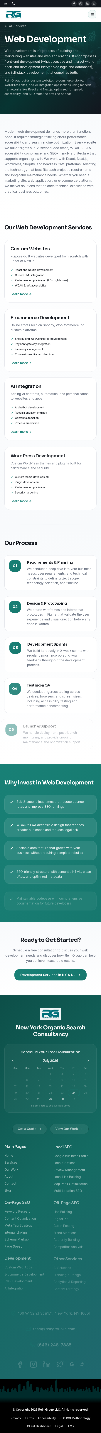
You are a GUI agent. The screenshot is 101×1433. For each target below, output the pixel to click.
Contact (10, 1185)
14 (39, 1088)
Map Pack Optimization (70, 1186)
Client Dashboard (39, 1426)
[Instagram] (80, 3)
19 (15, 1094)
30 (62, 1101)
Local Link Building (67, 1179)
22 (50, 1094)
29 (50, 1101)
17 (74, 1088)
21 (39, 1094)
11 (85, 1082)
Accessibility (47, 1418)
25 (85, 1094)
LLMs (70, 1426)
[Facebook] (74, 3)
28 (38, 1101)
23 (62, 1094)
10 (74, 1082)
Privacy (16, 1418)
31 (74, 1101)
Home (8, 1158)
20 (27, 1094)
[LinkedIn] (87, 3)
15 (50, 1088)
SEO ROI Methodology (75, 1418)
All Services (15, 26)
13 (27, 1088)
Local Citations (64, 1165)
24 (73, 1094)
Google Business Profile (70, 1158)
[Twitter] (94, 3)
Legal (59, 1426)
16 (62, 1088)
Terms (29, 1418)
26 (15, 1101)
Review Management (69, 1172)
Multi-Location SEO (67, 1193)
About (8, 1178)
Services (10, 1164)
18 (85, 1088)
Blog (7, 1192)
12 (15, 1088)
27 (27, 1101)
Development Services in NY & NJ (50, 975)
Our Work (11, 1172)
